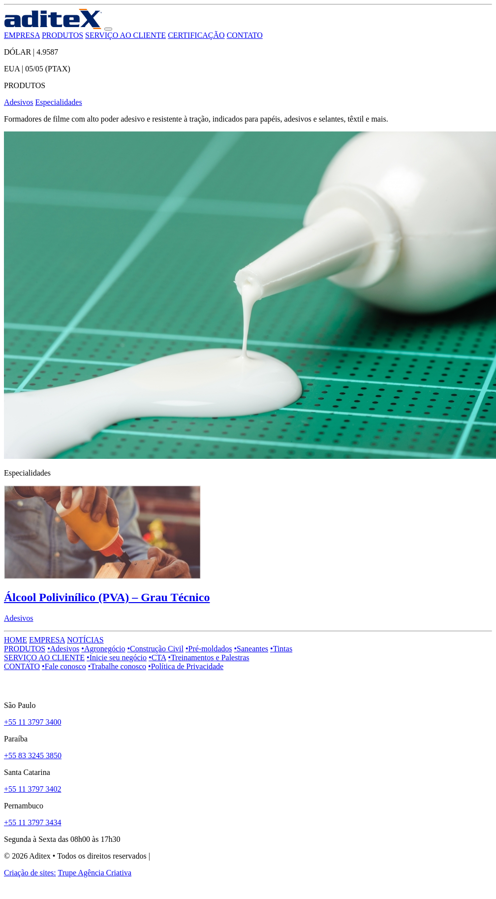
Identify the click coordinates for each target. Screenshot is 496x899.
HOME (15, 640)
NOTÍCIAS (85, 640)
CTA (157, 657)
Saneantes (251, 648)
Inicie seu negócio (117, 657)
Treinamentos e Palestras (208, 657)
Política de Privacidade (185, 666)
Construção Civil (155, 648)
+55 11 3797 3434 (32, 822)
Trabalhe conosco (117, 666)
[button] (108, 29)
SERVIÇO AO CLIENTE (125, 35)
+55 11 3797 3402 (32, 789)
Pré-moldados (209, 648)
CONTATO (245, 35)
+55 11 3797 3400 (32, 722)
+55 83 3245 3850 (33, 755)
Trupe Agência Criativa (94, 872)
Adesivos (18, 102)
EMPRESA (22, 35)
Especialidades (58, 102)
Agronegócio (103, 648)
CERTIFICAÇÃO (196, 35)
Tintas (281, 648)
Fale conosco (64, 666)
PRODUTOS (62, 35)
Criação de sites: (30, 872)
